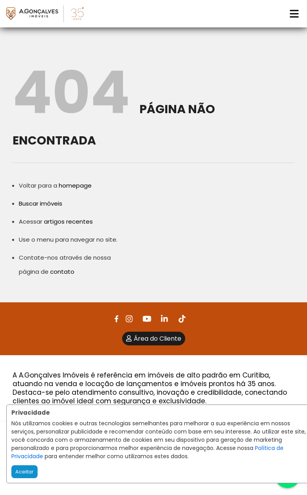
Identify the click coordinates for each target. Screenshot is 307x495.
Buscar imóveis (40, 203)
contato (62, 271)
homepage (75, 185)
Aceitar (24, 471)
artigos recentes (68, 221)
